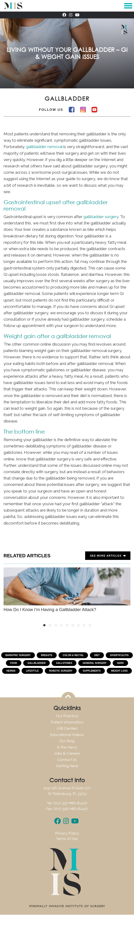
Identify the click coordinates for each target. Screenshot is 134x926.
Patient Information (67, 722)
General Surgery (94, 663)
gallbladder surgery (100, 216)
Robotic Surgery (60, 671)
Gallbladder (37, 663)
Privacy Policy (67, 833)
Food (13, 663)
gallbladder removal (44, 146)
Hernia (10, 671)
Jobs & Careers (67, 753)
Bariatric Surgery (18, 655)
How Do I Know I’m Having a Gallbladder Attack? (67, 589)
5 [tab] (67, 625)
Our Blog (67, 740)
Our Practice (67, 715)
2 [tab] (50, 625)
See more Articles (108, 555)
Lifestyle (32, 671)
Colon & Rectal (73, 655)
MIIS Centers (67, 728)
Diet (97, 655)
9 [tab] (90, 625)
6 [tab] (72, 625)
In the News (67, 747)
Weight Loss (119, 671)
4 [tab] (61, 625)
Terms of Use (67, 838)
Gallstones (64, 663)
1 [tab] (44, 625)
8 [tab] (84, 625)
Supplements (92, 671)
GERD (120, 663)
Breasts (46, 655)
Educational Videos (67, 734)
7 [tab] (78, 625)
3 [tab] (55, 625)
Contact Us (67, 759)
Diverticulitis (119, 655)
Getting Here (67, 765)
